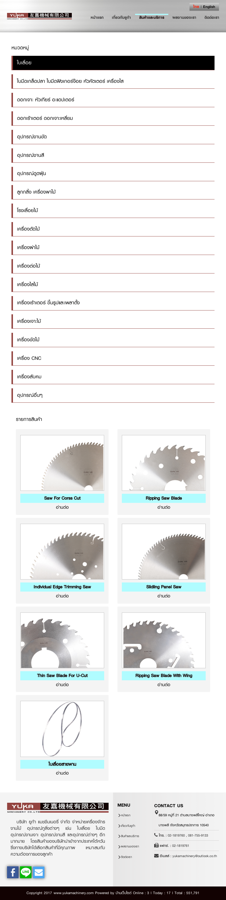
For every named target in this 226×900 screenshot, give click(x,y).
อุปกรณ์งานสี (30, 155)
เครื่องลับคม (29, 377)
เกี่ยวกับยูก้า (121, 17)
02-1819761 (180, 845)
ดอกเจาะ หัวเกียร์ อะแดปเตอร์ (45, 100)
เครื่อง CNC (29, 358)
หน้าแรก (99, 17)
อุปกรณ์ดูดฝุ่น (31, 173)
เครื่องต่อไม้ (28, 266)
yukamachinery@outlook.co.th (194, 856)
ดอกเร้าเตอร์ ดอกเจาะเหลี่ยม (45, 118)
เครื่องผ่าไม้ (28, 247)
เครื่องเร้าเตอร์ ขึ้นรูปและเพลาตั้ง (48, 303)
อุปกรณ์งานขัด (32, 137)
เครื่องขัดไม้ (28, 340)
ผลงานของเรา (184, 17)
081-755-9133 (198, 835)
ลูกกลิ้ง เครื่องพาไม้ (36, 192)
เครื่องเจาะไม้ (29, 321)
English (209, 7)
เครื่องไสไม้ (27, 284)
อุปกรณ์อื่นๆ (29, 395)
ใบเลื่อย (24, 63)
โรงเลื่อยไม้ (27, 210)
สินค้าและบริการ (151, 17)
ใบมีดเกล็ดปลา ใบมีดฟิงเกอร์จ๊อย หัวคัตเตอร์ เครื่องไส (70, 81)
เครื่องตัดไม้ (28, 229)
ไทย (196, 7)
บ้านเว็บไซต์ (124, 893)
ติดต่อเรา (212, 17)
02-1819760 (176, 835)
